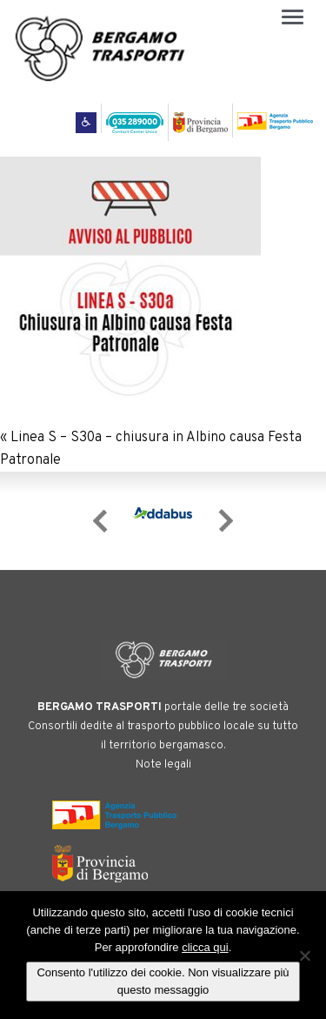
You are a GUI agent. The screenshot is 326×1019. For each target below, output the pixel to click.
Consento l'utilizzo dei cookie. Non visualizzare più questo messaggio (163, 981)
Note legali (163, 765)
